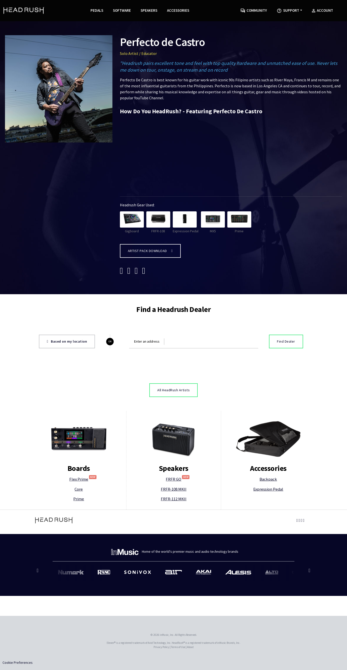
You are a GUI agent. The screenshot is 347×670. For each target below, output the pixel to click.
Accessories (178, 10)
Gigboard (132, 222)
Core (79, 489)
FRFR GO (177, 479)
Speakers (149, 10)
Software (122, 10)
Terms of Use (178, 647)
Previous (38, 573)
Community (254, 10)
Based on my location (67, 341)
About (190, 647)
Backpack (268, 479)
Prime (239, 222)
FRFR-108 (158, 222)
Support (288, 10)
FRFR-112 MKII (173, 499)
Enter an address (147, 341)
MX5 (213, 222)
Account (322, 10)
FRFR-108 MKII (173, 489)
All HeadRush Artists (173, 390)
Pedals (96, 10)
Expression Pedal (185, 222)
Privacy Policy (161, 647)
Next (309, 573)
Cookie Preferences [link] (17, 662)
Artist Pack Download (150, 251)
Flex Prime (82, 479)
